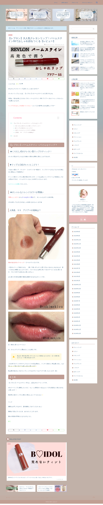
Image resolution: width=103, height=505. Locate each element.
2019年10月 (77, 333)
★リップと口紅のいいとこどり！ (27, 128)
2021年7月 (77, 268)
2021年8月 (77, 264)
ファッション (77, 137)
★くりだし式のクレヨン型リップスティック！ (31, 126)
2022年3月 (77, 256)
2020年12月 (77, 284)
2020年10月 (77, 288)
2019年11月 (77, 329)
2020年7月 (77, 301)
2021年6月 (77, 272)
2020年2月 (77, 317)
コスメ (10, 35)
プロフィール (75, 2)
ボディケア (77, 149)
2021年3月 (77, 276)
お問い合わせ (64, 2)
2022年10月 (77, 248)
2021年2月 (77, 280)
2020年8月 (77, 296)
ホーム (55, 2)
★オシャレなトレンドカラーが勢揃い (28, 130)
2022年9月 (77, 252)
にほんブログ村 (75, 177)
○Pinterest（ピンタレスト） (79, 169)
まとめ (19, 136)
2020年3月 (77, 313)
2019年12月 (77, 325)
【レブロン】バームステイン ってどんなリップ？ (31, 123)
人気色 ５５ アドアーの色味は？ (27, 132)
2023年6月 (77, 235)
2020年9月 (77, 292)
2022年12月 (77, 239)
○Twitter (73, 171)
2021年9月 (77, 260)
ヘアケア (76, 145)
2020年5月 (77, 309)
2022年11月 (77, 243)
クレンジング (77, 125)
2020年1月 (77, 321)
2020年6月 (77, 305)
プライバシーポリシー (87, 2)
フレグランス (77, 141)
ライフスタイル (78, 153)
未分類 (76, 157)
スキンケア (77, 133)
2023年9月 (77, 231)
